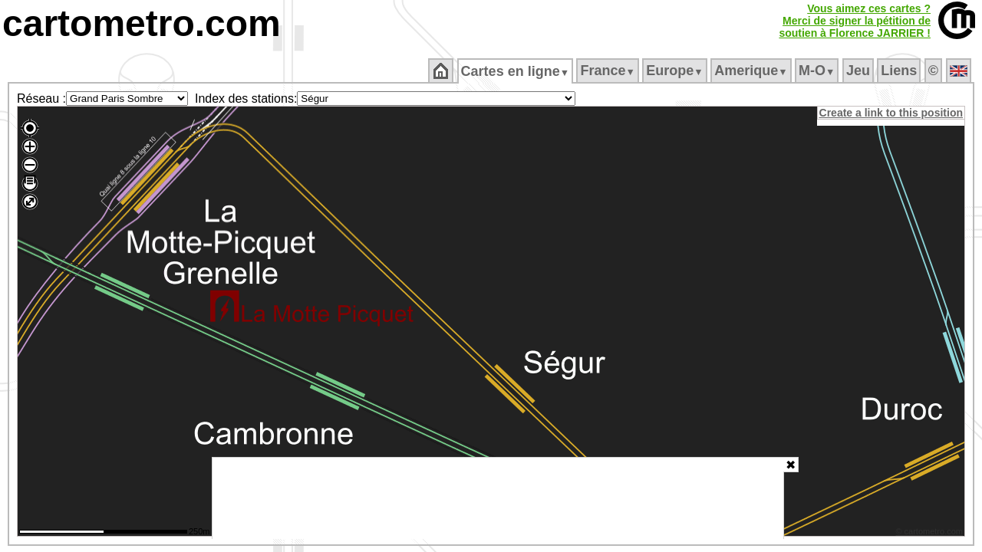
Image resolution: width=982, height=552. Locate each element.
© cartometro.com (930, 533)
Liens (900, 70)
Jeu (859, 70)
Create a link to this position (892, 113)
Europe (676, 70)
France (609, 70)
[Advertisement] (498, 498)
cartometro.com (141, 23)
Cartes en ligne (516, 71)
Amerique (752, 70)
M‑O (818, 70)
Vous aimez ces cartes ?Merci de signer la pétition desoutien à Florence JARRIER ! (855, 20)
